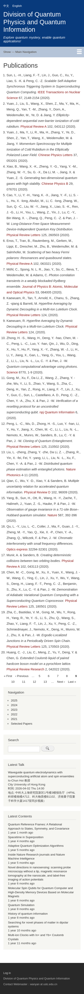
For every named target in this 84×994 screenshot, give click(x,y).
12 (34, 681)
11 (23, 681)
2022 (14, 714)
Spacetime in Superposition (25, 837)
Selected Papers (21, 723)
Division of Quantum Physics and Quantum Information (34, 22)
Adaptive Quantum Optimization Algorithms (36, 845)
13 (45, 681)
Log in (7, 973)
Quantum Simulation (21, 905)
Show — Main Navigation (20, 52)
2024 (14, 705)
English (17, 5)
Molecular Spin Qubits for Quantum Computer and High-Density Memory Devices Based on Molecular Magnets (41, 892)
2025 (14, 700)
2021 (14, 719)
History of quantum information (28, 913)
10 (13, 681)
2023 (14, 709)
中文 (6, 5)
